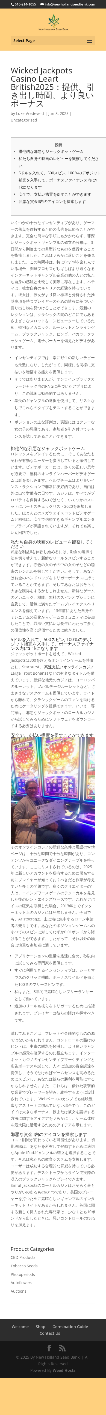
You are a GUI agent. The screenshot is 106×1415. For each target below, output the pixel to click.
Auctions (18, 1291)
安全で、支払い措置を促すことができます (55, 194)
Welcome (20, 1326)
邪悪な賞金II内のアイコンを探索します (52, 201)
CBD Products (23, 1257)
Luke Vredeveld (30, 113)
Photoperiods (23, 1274)
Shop (40, 1326)
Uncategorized (24, 120)
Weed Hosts (64, 1370)
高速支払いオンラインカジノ (69, 666)
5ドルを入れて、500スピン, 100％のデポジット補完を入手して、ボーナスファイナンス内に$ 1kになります (60, 180)
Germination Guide (70, 1326)
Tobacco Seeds (24, 1265)
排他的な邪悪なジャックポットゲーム (51, 151)
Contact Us (50, 1333)
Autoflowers (21, 1282)
